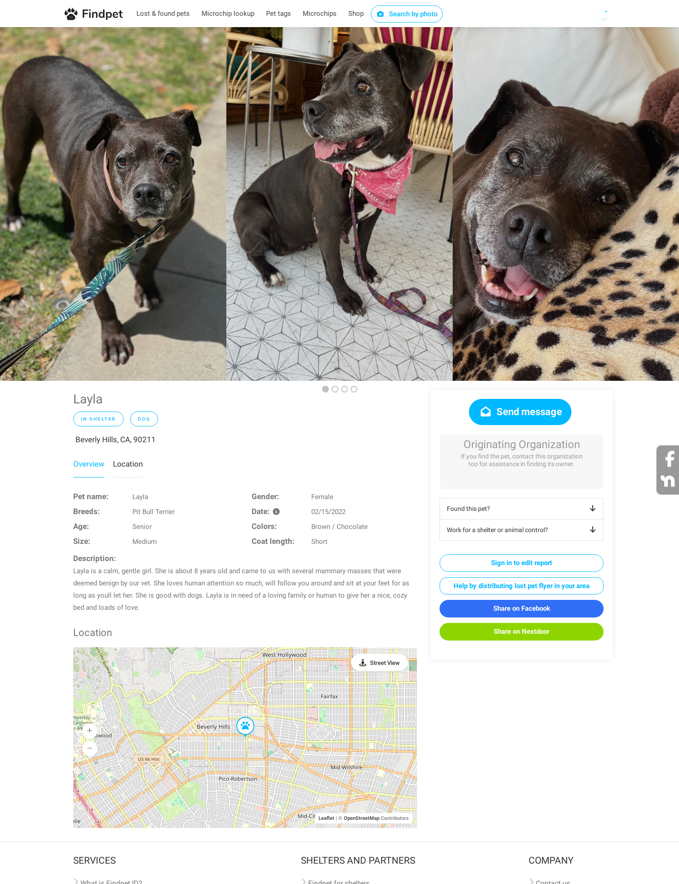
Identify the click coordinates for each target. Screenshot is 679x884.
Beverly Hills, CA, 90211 (115, 439)
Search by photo (407, 14)
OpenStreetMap (361, 818)
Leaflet (326, 818)
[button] (239, 717)
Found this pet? (523, 508)
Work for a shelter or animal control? (523, 530)
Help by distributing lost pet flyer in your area (522, 586)
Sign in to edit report (521, 563)
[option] (113, 204)
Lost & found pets (163, 13)
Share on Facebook (521, 608)
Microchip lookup (227, 13)
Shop (356, 13)
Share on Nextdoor (521, 631)
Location (128, 463)
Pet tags (278, 13)
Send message (520, 411)
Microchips (320, 13)
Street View (385, 662)
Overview (88, 463)
